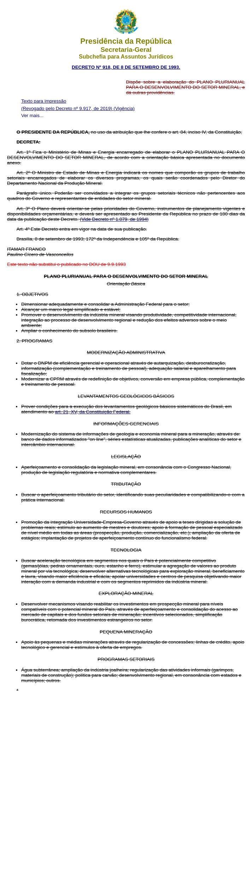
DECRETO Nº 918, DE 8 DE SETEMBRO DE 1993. (126, 67)
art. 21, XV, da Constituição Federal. (93, 411)
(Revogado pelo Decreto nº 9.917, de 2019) (67, 108)
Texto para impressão (43, 101)
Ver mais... (32, 115)
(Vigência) (124, 108)
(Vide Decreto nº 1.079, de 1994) (114, 219)
